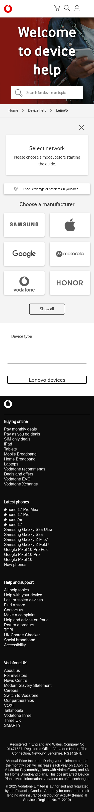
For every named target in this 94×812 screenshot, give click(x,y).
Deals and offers (18, 474)
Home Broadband (19, 459)
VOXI (9, 705)
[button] (47, 188)
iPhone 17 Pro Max (21, 509)
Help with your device (23, 595)
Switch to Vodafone (21, 695)
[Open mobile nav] (87, 8)
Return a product (19, 625)
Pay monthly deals (20, 429)
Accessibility (15, 645)
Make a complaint (19, 615)
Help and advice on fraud (26, 620)
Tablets (10, 449)
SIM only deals (17, 439)
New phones (15, 564)
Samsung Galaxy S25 (23, 534)
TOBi (8, 630)
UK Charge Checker (22, 635)
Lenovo (62, 110)
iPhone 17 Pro (16, 514)
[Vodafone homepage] (8, 9)
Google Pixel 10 (18, 559)
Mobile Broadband (20, 454)
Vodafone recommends (24, 469)
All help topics (16, 590)
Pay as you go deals (22, 434)
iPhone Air (13, 519)
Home (13, 110)
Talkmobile (13, 710)
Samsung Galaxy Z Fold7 (26, 544)
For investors (15, 675)
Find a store (14, 605)
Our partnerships (19, 700)
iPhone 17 (13, 524)
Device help (37, 110)
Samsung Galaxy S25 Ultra (28, 529)
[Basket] (57, 8)
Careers (11, 690)
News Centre (15, 680)
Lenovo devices (47, 379)
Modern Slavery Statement (27, 685)
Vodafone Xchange (21, 484)
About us (12, 670)
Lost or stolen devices (23, 600)
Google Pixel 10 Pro (22, 554)
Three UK (12, 720)
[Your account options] (77, 8)
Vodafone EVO (17, 479)
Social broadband (19, 640)
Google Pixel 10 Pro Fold (26, 549)
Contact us (13, 610)
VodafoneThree (17, 715)
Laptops (11, 464)
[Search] (67, 8)
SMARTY (12, 725)
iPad (8, 444)
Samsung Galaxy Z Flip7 (26, 539)
